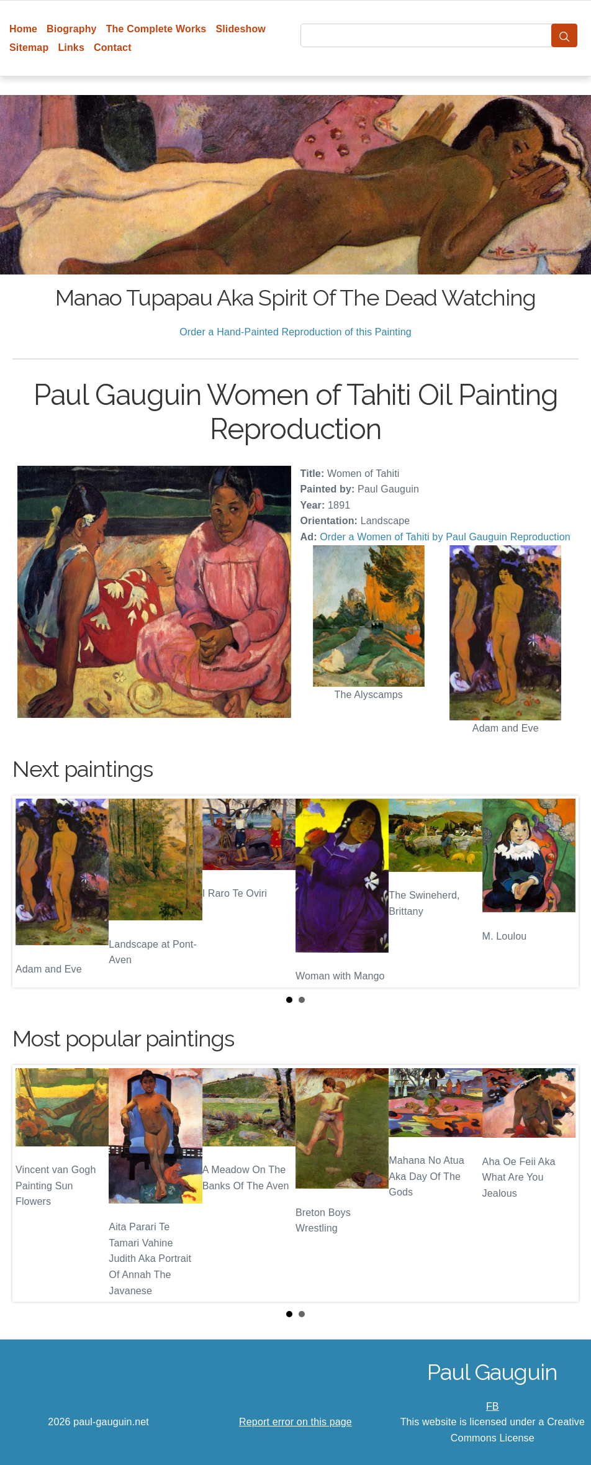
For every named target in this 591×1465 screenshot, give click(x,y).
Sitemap (28, 47)
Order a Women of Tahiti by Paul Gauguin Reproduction (445, 537)
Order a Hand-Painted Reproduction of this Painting (295, 332)
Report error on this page (295, 1422)
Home (23, 29)
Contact (113, 47)
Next (559, 891)
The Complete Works (156, 29)
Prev (32, 891)
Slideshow (240, 29)
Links (71, 47)
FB (492, 1406)
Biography (72, 29)
